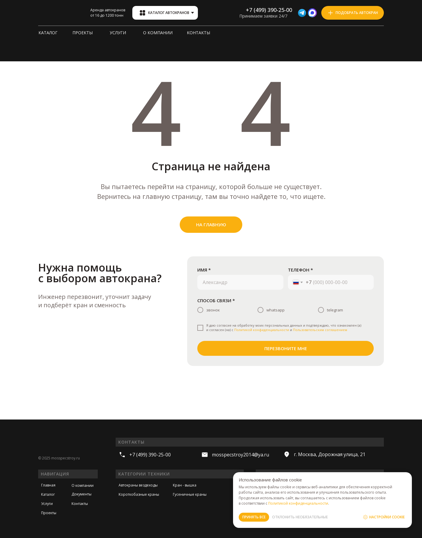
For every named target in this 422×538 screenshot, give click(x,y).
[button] (352, 13)
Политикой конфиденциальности (261, 330)
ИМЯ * (204, 270)
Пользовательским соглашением (320, 330)
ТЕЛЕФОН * (300, 270)
